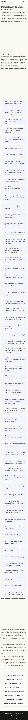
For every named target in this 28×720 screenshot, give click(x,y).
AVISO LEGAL (14, 715)
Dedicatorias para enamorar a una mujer (14, 691)
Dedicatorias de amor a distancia (14, 699)
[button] (23, 1)
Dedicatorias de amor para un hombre (14, 687)
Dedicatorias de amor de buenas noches (14, 703)
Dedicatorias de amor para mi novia (14, 675)
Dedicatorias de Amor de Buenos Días (14, 695)
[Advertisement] (14, 39)
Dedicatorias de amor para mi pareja (14, 683)
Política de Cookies (9, 713)
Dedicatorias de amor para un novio (14, 679)
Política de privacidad (18, 713)
